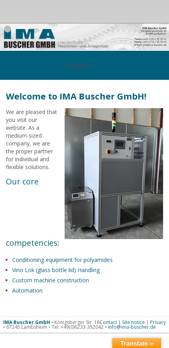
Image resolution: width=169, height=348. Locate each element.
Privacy (158, 322)
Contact (108, 322)
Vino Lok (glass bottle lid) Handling (56, 270)
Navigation (84, 65)
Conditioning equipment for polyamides (62, 259)
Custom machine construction (50, 280)
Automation (27, 290)
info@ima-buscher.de (132, 327)
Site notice (133, 322)
